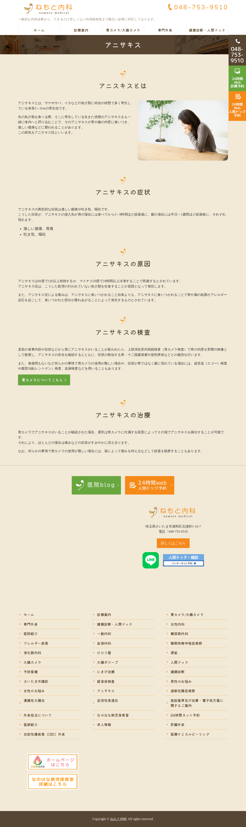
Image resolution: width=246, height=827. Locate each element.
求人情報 (104, 724)
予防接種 (31, 671)
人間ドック (179, 662)
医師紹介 (31, 724)
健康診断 (178, 671)
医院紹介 (31, 633)
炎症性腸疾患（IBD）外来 (44, 734)
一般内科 (104, 633)
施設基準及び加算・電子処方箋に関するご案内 (197, 703)
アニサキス (106, 690)
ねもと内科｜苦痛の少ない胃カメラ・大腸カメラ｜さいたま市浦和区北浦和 (50, 8)
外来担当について (38, 715)
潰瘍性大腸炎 (34, 700)
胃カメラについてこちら (42, 379)
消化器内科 (32, 652)
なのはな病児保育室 (113, 715)
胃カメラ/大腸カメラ (123, 30)
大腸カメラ (32, 662)
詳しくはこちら (173, 543)
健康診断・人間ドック (207, 30)
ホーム (39, 30)
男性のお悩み (181, 681)
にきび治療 (106, 671)
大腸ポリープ (107, 662)
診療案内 (81, 30)
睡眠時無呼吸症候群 (186, 643)
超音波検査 (106, 681)
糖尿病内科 (179, 633)
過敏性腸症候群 (183, 690)
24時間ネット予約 (185, 715)
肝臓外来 (178, 724)
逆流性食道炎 (107, 700)
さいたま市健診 (36, 681)
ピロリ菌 (104, 652)
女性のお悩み (34, 690)
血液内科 (104, 643)
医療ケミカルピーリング (190, 734)
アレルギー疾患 (36, 643)
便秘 (174, 652)
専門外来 (165, 30)
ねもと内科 (118, 819)
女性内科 (178, 624)
